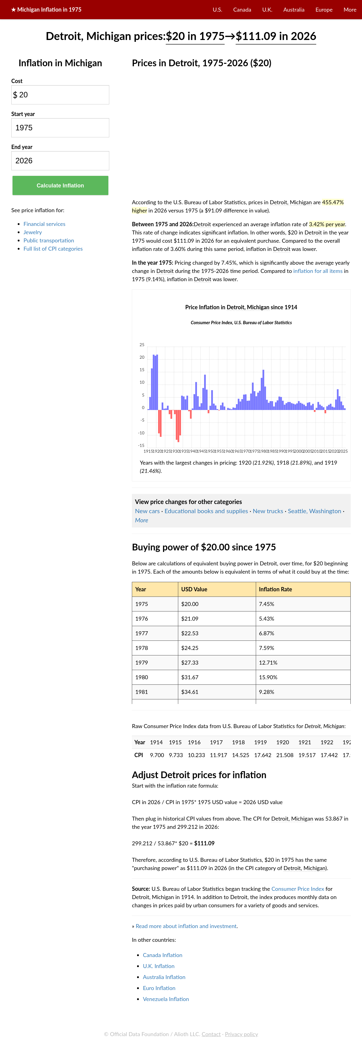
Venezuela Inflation (166, 999)
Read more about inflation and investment (186, 926)
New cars (147, 510)
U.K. (267, 9)
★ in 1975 (46, 9)
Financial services (44, 223)
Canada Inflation (162, 955)
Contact (211, 1034)
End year (21, 146)
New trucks (268, 510)
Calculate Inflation (60, 186)
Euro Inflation (159, 988)
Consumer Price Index (297, 888)
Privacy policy (241, 1034)
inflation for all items (318, 270)
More (350, 9)
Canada (242, 9)
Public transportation (49, 240)
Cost (17, 81)
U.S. (217, 9)
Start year (23, 114)
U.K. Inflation (159, 966)
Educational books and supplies (206, 510)
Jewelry (33, 232)
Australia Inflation (164, 977)
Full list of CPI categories (53, 248)
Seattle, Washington (314, 510)
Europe (324, 9)
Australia (294, 9)
